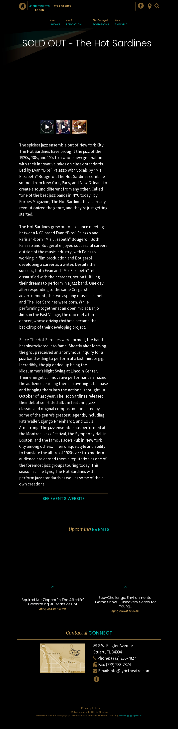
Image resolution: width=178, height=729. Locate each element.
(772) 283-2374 (118, 664)
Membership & (101, 23)
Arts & (74, 23)
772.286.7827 (62, 6)
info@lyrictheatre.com (130, 670)
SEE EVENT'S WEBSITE (64, 498)
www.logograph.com (130, 715)
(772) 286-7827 (123, 658)
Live (55, 23)
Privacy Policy (90, 708)
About (121, 23)
